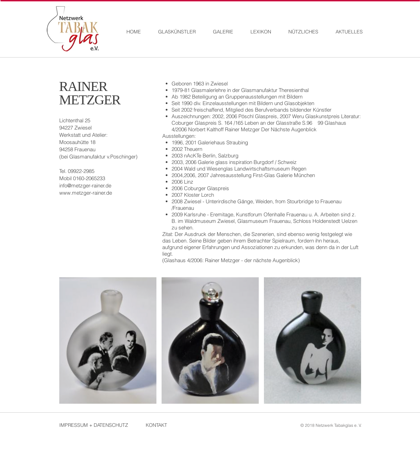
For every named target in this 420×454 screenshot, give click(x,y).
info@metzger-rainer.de (85, 185)
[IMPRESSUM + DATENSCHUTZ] (97, 425)
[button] (107, 340)
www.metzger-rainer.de (85, 192)
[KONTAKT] (170, 425)
